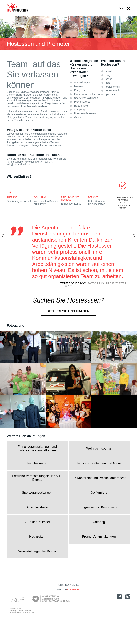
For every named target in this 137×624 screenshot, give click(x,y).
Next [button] (133, 236)
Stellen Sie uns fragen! (68, 311)
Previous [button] (4, 236)
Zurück (118, 8)
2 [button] (68, 286)
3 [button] (71, 286)
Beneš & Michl (73, 589)
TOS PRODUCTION (17, 8)
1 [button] (66, 286)
